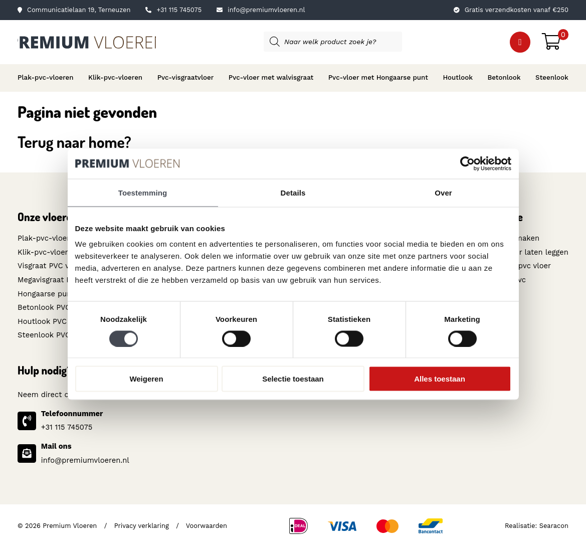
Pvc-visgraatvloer (185, 77)
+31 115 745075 (173, 10)
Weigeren (146, 379)
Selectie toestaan (293, 379)
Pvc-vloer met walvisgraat (271, 77)
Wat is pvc (507, 279)
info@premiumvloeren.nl (261, 10)
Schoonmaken (514, 238)
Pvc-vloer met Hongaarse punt (378, 77)
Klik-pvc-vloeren (115, 77)
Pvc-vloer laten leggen (528, 252)
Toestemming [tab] (142, 192)
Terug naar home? (74, 141)
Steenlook (551, 77)
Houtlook (458, 77)
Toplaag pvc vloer (520, 265)
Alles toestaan (439, 379)
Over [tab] (443, 192)
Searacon (553, 525)
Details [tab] (293, 192)
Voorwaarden (206, 525)
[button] (520, 42)
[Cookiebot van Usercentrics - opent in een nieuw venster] (467, 163)
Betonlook (503, 77)
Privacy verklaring (141, 525)
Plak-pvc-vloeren (46, 77)
